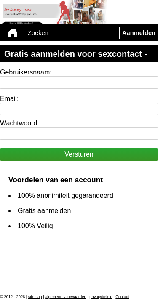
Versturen (78, 154)
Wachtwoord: (19, 123)
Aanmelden (138, 32)
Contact (122, 297)
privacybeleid (100, 297)
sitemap (35, 297)
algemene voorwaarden (65, 297)
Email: (9, 98)
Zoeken (38, 32)
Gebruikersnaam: (26, 72)
